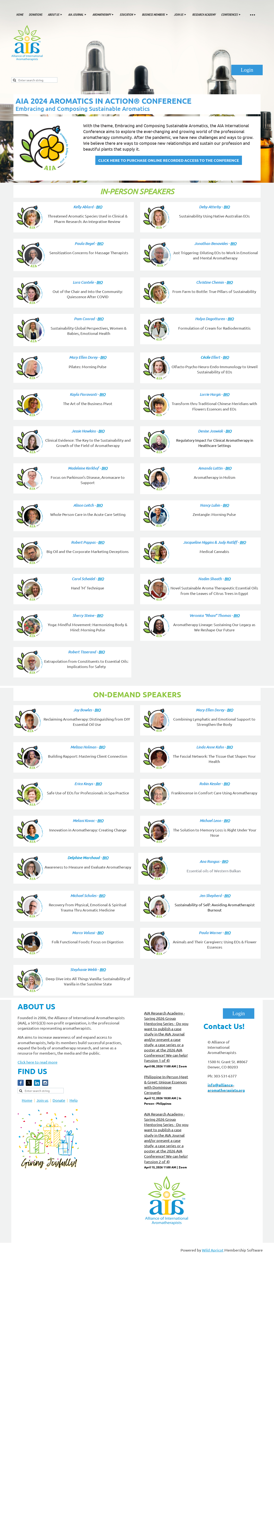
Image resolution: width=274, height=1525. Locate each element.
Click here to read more (37, 1062)
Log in (247, 70)
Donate (59, 1100)
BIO (99, 207)
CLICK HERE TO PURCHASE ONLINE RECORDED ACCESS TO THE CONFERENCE (168, 160)
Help (74, 1100)
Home (27, 1100)
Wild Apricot (213, 1250)
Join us (42, 1100)
